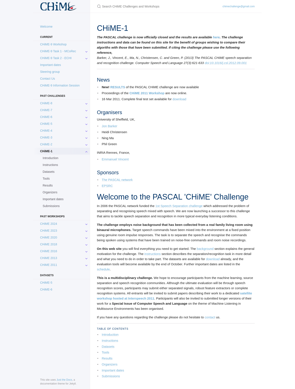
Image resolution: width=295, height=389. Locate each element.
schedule (103, 269)
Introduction (50, 158)
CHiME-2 (46, 144)
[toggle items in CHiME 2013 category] (86, 258)
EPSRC (107, 186)
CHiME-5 (46, 123)
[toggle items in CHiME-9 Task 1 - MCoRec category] (86, 51)
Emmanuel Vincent (115, 159)
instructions (152, 254)
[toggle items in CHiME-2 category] (86, 144)
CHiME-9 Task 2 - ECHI (56, 58)
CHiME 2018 (48, 244)
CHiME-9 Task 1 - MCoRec (58, 51)
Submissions (51, 206)
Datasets (48, 171)
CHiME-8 (46, 103)
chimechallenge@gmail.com (239, 6)
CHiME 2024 (48, 223)
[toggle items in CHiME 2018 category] (86, 244)
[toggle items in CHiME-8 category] (86, 103)
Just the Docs (64, 379)
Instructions (50, 165)
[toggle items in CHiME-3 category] (86, 137)
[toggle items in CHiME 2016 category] (86, 251)
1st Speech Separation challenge (179, 206)
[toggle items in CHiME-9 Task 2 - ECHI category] (86, 58)
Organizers (50, 192)
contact (210, 317)
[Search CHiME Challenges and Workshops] (147, 6)
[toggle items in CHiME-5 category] (86, 123)
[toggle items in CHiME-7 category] (86, 110)
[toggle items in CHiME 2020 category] (86, 237)
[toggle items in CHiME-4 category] (86, 130)
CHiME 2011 (48, 265)
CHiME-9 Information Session (60, 85)
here (216, 37)
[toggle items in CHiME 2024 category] (86, 223)
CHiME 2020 (48, 237)
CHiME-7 (46, 110)
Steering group (50, 71)
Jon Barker (109, 126)
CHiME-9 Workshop (53, 44)
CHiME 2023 (48, 230)
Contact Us (47, 78)
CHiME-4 (46, 130)
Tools (46, 178)
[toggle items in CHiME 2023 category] (86, 230)
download (179, 99)
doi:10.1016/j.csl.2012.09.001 (226, 63)
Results (48, 185)
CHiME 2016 (48, 251)
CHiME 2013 (48, 258)
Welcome (46, 26)
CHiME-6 (46, 117)
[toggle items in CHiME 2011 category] (86, 264)
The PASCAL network (117, 180)
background (205, 248)
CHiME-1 (46, 151)
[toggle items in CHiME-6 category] (86, 116)
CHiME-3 (46, 137)
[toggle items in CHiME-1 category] (86, 151)
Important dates (50, 65)
